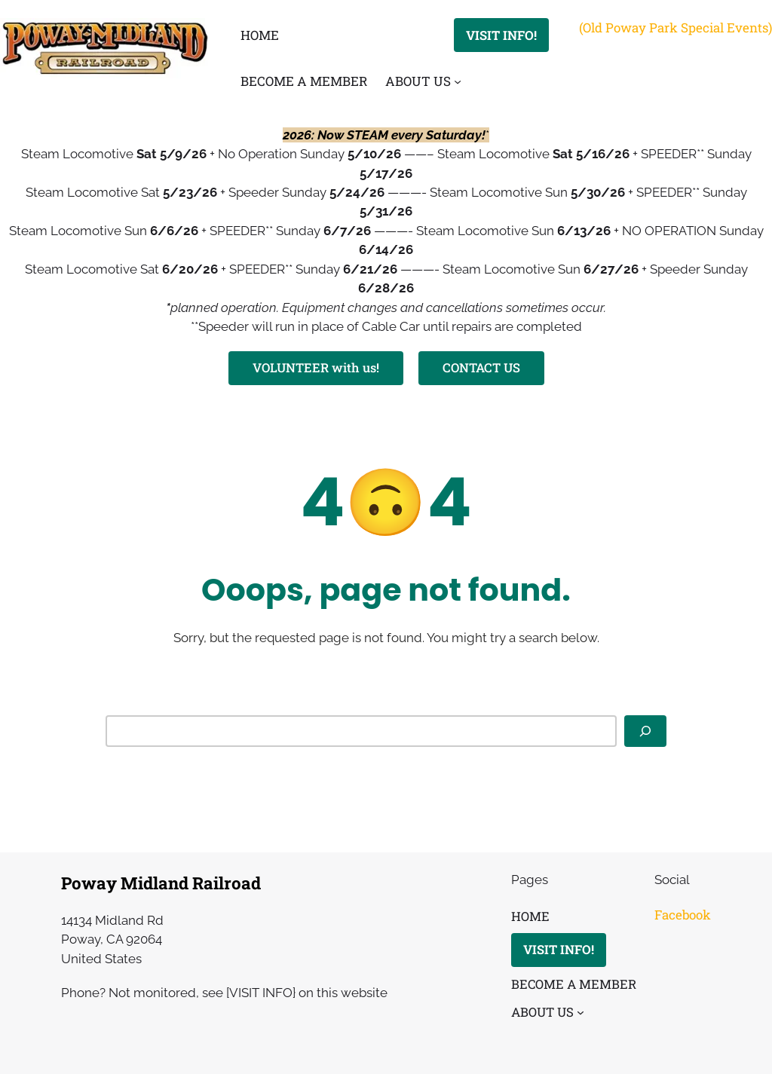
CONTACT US (481, 367)
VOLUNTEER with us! (316, 367)
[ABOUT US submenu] (457, 81)
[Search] (645, 732)
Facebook (682, 914)
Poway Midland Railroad (161, 883)
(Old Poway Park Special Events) (675, 27)
